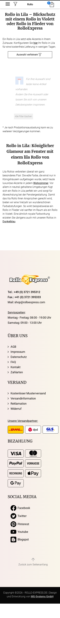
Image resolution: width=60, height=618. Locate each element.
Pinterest (20, 524)
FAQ (13, 362)
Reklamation (19, 403)
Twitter (19, 516)
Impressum (18, 351)
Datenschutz (19, 357)
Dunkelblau (9, 221)
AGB (13, 346)
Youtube (19, 532)
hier (35, 42)
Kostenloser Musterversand (28, 393)
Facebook (20, 508)
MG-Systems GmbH (42, 596)
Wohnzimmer (40, 183)
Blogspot (20, 539)
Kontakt (15, 367)
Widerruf (16, 408)
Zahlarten (17, 372)
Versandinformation (23, 398)
